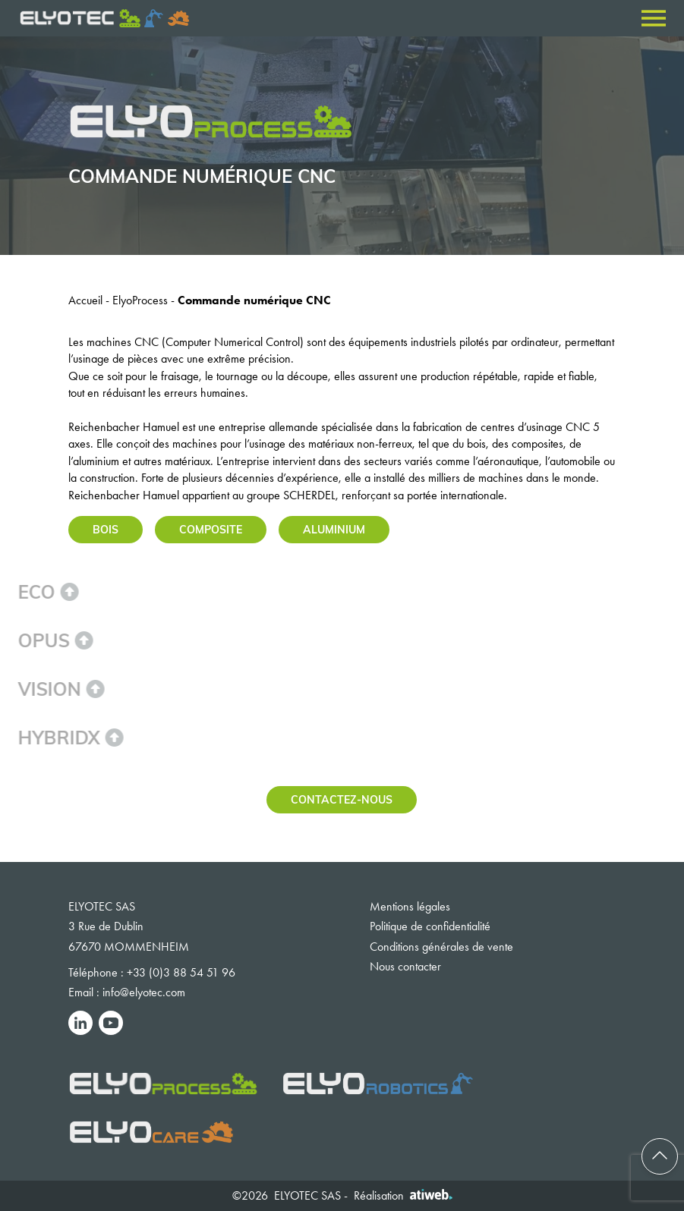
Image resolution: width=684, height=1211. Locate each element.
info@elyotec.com (143, 992)
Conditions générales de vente (441, 946)
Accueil (85, 300)
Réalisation (403, 1195)
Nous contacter (405, 966)
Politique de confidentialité (430, 926)
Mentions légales (410, 906)
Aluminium (334, 529)
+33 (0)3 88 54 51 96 (181, 972)
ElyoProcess (140, 300)
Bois (105, 529)
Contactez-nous (341, 799)
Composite (210, 529)
